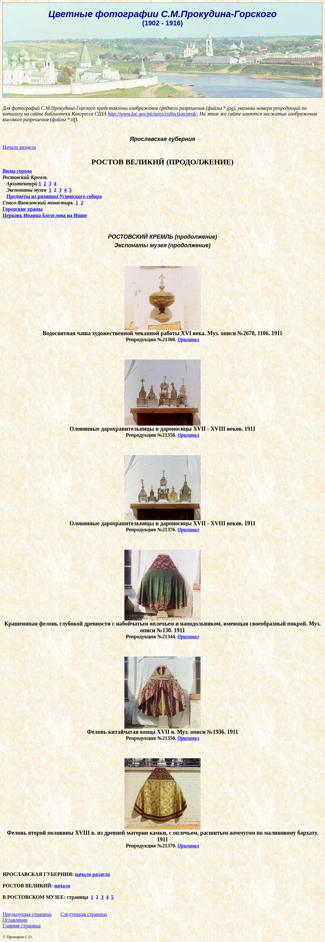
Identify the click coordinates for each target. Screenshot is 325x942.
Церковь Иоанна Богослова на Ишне (45, 215)
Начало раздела (19, 147)
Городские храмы (23, 209)
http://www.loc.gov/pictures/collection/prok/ (152, 113)
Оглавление (15, 920)
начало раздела (92, 874)
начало (62, 885)
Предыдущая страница (27, 914)
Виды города (17, 171)
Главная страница (22, 925)
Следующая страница (83, 914)
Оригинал (188, 339)
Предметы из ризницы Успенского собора (54, 196)
